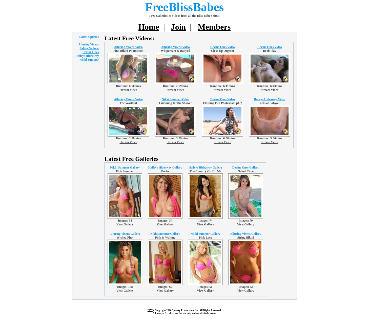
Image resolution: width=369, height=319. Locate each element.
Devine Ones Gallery (245, 167)
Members (214, 26)
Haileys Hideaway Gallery (165, 167)
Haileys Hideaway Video (269, 99)
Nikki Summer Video (175, 99)
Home (148, 26)
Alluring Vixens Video (128, 47)
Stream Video (128, 90)
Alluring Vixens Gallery (125, 234)
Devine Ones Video (222, 47)
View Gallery (124, 224)
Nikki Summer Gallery (125, 167)
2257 (150, 310)
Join (178, 26)
